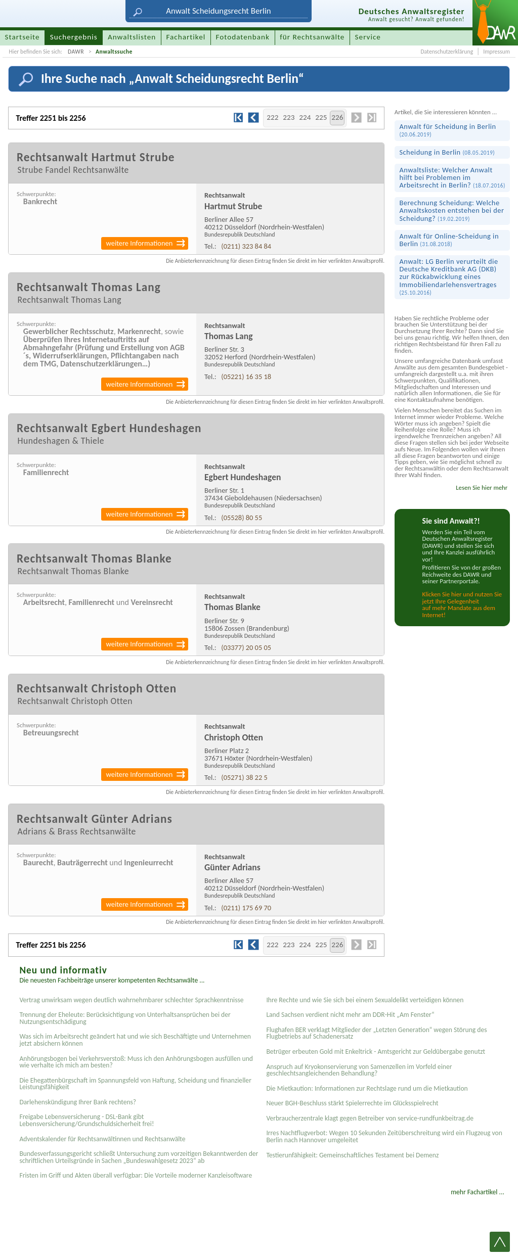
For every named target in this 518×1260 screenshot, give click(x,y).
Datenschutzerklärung (446, 51)
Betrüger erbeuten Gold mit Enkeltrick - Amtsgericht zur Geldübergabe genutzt (375, 1051)
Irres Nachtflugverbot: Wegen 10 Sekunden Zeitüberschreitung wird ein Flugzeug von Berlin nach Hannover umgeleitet (384, 1136)
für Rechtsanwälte (312, 36)
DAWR (76, 51)
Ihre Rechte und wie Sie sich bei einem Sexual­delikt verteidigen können (364, 1000)
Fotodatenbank (243, 36)
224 (305, 117)
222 (272, 117)
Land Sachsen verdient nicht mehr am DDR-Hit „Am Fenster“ (350, 1014)
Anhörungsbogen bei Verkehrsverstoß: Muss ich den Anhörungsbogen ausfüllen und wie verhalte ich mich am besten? (136, 1062)
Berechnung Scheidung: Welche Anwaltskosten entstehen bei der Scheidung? (451, 210)
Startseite (22, 36)
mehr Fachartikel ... (477, 1192)
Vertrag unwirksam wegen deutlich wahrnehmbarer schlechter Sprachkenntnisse (131, 1000)
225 (321, 117)
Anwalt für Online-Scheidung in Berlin (449, 239)
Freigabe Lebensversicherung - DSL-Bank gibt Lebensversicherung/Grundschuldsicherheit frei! (86, 1120)
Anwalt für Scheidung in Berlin (447, 130)
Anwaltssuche (114, 51)
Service (368, 36)
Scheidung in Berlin (447, 152)
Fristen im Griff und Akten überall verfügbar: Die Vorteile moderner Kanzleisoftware (135, 1175)
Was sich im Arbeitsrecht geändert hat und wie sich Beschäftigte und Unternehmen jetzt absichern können (135, 1040)
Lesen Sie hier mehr (481, 487)
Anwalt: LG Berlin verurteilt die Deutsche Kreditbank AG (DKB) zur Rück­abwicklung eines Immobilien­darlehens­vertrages (448, 276)
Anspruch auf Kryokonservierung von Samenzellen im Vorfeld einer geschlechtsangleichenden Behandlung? (359, 1070)
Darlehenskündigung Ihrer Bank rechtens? (77, 1102)
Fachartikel (185, 36)
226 (337, 117)
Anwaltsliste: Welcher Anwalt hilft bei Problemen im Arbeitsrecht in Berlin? (452, 177)
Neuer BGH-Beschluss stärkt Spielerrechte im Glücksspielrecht (352, 1103)
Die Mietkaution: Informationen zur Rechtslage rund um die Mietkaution (366, 1088)
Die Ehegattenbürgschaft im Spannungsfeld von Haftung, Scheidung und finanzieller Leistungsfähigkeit (135, 1084)
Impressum (496, 51)
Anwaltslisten (132, 36)
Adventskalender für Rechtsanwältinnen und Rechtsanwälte (102, 1139)
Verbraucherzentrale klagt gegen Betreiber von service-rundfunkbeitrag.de (369, 1118)
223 (288, 117)
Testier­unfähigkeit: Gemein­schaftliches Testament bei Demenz (352, 1155)
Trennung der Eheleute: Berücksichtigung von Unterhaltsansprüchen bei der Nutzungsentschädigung (124, 1018)
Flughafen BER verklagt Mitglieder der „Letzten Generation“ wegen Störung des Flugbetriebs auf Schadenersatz (376, 1033)
